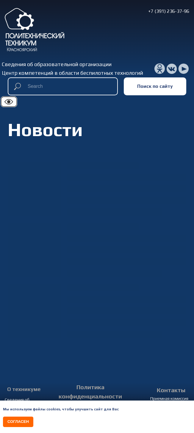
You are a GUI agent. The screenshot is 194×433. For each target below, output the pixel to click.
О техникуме (23, 389)
